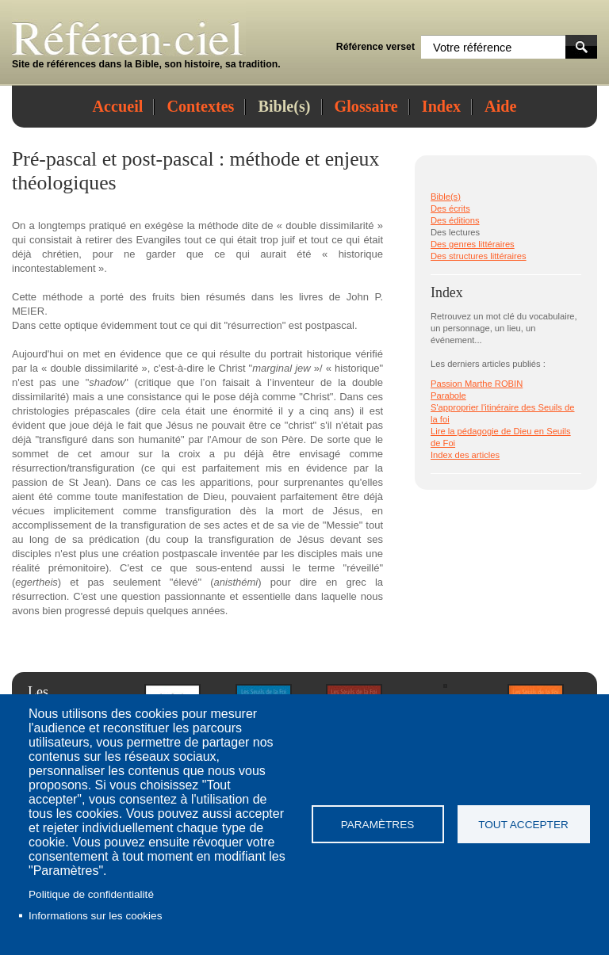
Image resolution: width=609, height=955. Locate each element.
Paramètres (378, 825)
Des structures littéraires (479, 256)
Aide (500, 106)
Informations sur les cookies (95, 916)
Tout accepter (523, 825)
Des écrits (450, 208)
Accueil (118, 106)
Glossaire (366, 106)
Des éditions (455, 220)
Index (441, 106)
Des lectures (455, 232)
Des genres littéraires (473, 244)
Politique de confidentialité (91, 894)
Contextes (200, 106)
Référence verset (375, 46)
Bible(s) (284, 106)
